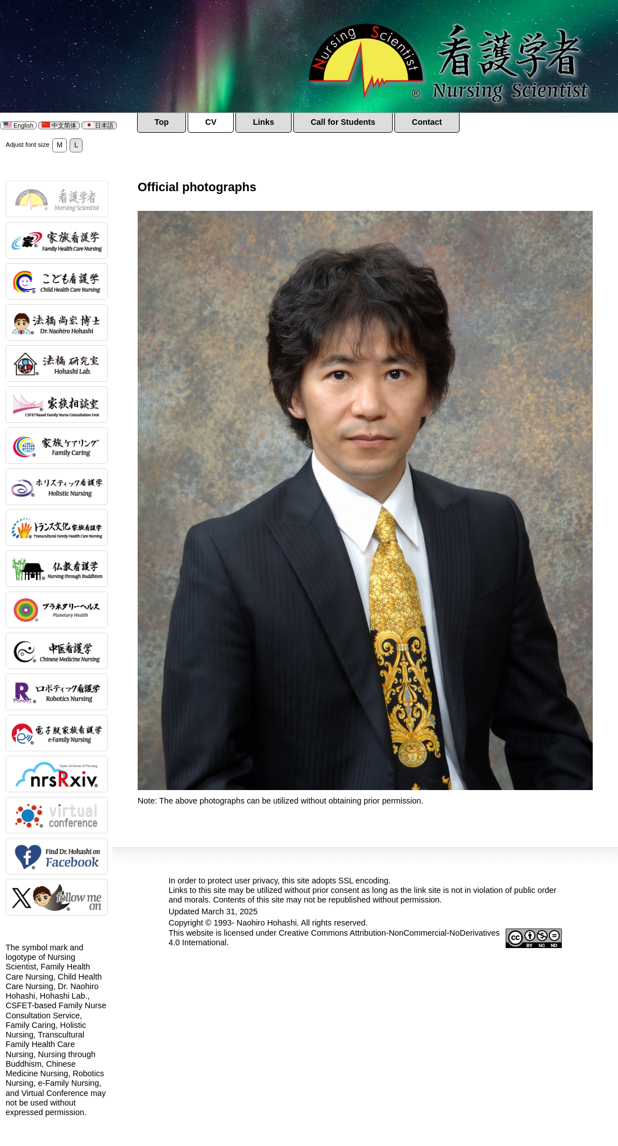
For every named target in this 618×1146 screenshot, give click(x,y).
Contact (427, 122)
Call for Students (343, 122)
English (18, 125)
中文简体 (59, 125)
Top (161, 122)
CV (210, 122)
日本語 (99, 125)
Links (263, 122)
